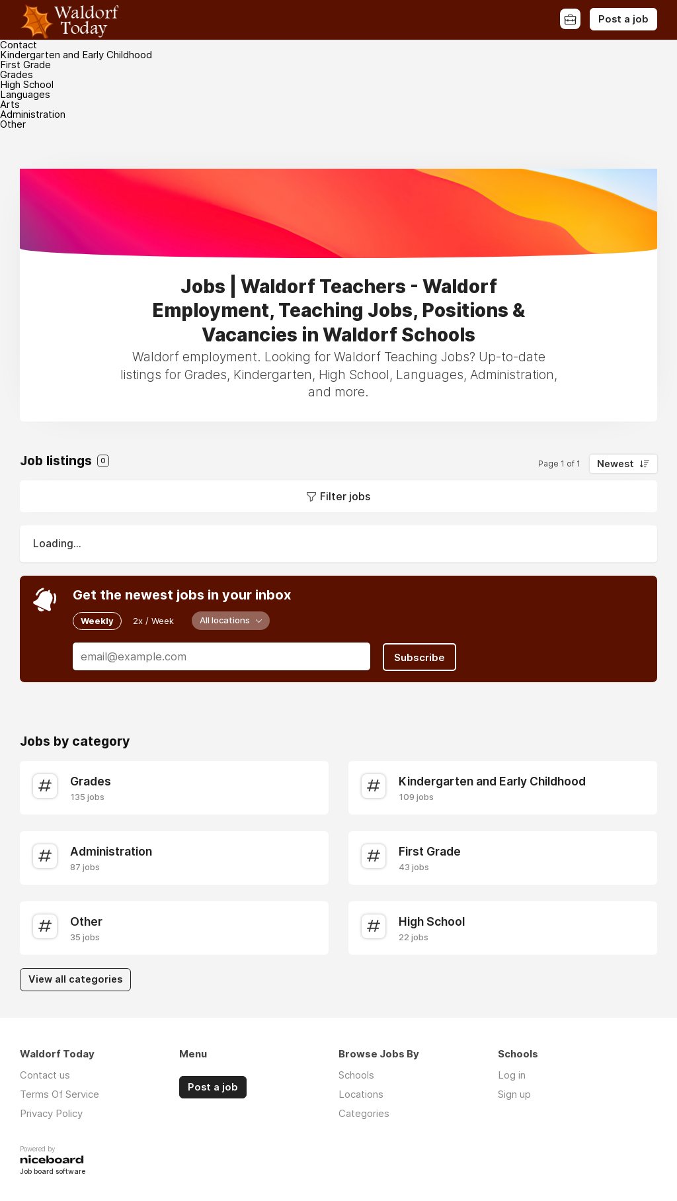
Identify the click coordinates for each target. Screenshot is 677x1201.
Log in (512, 1073)
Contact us (45, 1073)
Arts (10, 104)
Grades (16, 74)
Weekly (97, 620)
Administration (32, 114)
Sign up (514, 1093)
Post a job (623, 19)
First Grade (25, 64)
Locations (360, 1093)
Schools (356, 1073)
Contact (18, 44)
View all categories (75, 978)
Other (13, 124)
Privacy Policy (51, 1112)
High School (27, 84)
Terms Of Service (59, 1093)
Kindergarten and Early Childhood (76, 54)
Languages (25, 94)
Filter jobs (345, 496)
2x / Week (153, 620)
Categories (363, 1112)
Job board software (52, 1171)
